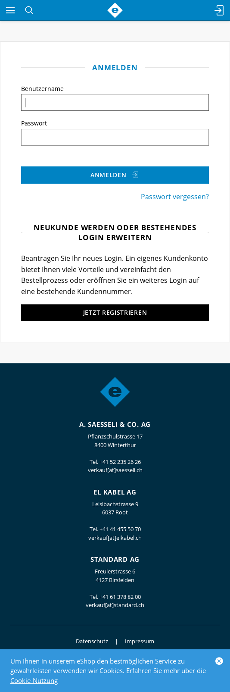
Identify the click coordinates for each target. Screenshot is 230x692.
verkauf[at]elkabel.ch (115, 538)
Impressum (139, 641)
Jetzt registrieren (115, 312)
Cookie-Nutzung (34, 680)
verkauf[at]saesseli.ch (115, 470)
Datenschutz (92, 641)
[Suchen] (29, 10)
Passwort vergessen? (175, 196)
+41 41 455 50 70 (120, 529)
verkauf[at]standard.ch (115, 605)
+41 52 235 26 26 (120, 462)
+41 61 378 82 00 (120, 597)
